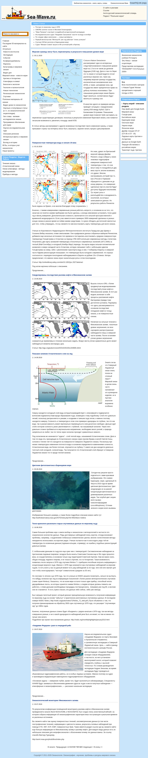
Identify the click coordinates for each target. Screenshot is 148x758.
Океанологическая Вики (119, 3)
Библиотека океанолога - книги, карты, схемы (90, 3)
